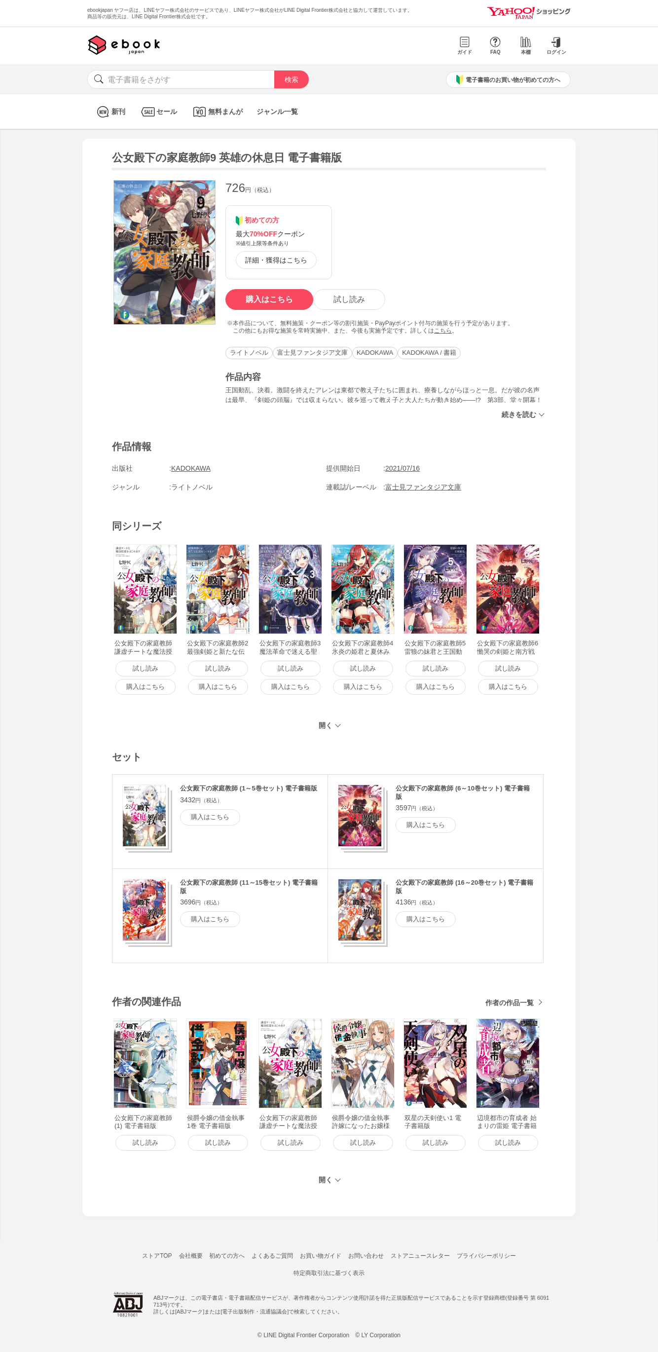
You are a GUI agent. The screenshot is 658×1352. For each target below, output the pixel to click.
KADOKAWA (375, 352)
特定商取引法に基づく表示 (329, 1273)
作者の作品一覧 (509, 1003)
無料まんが (217, 111)
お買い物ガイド (320, 1255)
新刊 (109, 111)
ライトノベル (249, 352)
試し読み (349, 299)
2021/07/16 (402, 468)
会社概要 (191, 1255)
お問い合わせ (366, 1255)
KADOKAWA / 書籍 (429, 352)
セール (158, 111)
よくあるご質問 (272, 1255)
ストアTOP (157, 1255)
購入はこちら (269, 299)
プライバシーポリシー (486, 1255)
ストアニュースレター (420, 1255)
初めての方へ (227, 1255)
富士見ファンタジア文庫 (312, 352)
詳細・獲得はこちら (276, 260)
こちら (443, 330)
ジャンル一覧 (277, 111)
